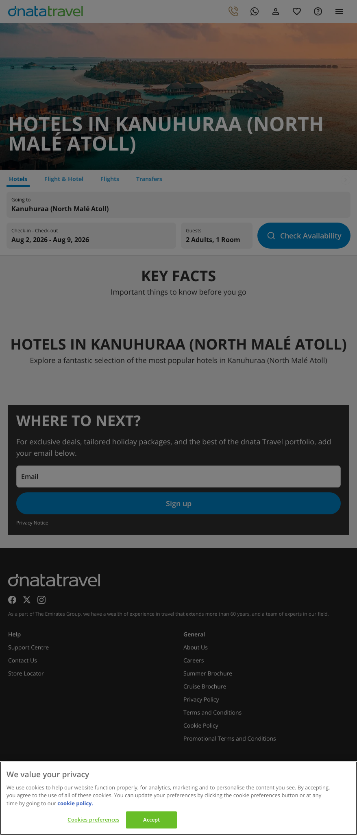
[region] (178, 798)
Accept (151, 819)
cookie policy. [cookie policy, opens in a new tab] (75, 803)
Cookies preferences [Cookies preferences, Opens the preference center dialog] (93, 819)
